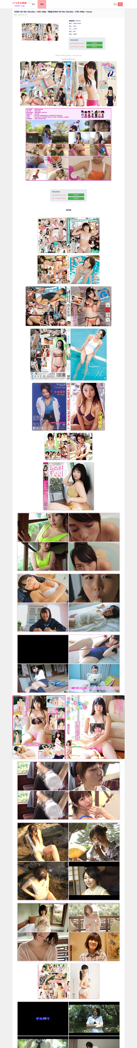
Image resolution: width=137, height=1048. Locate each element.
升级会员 (94, 46)
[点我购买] (78, 21)
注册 (120, 4)
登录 (115, 4)
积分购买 (94, 43)
